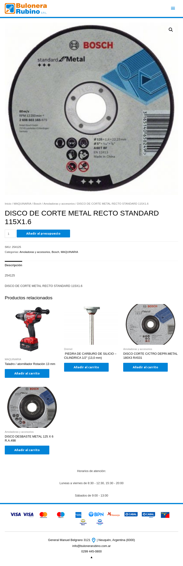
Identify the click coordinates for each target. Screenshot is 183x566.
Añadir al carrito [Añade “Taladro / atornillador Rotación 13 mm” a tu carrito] (27, 373)
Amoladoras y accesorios (59, 203)
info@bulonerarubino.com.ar (91, 546)
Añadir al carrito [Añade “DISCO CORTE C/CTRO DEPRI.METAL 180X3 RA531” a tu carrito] (145, 367)
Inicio (8, 203)
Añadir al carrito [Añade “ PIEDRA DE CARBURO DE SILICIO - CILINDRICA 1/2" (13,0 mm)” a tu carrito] (86, 367)
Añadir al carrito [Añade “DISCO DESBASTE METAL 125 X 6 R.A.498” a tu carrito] (27, 450)
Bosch (37, 203)
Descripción (13, 265)
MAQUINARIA (22, 203)
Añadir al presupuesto (43, 233)
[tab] (13, 265)
